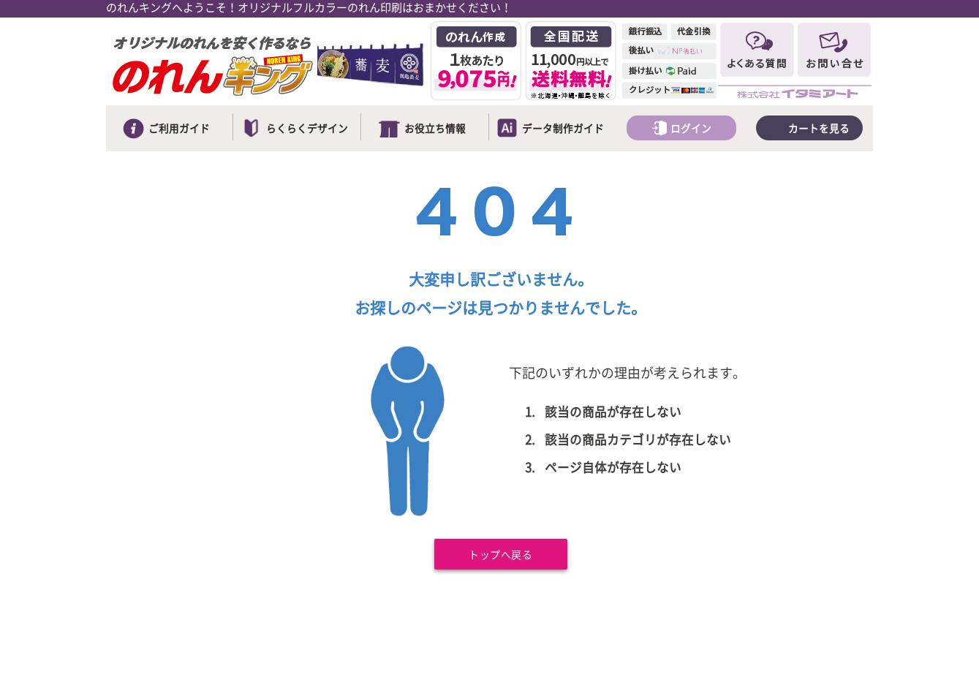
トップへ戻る (500, 556)
